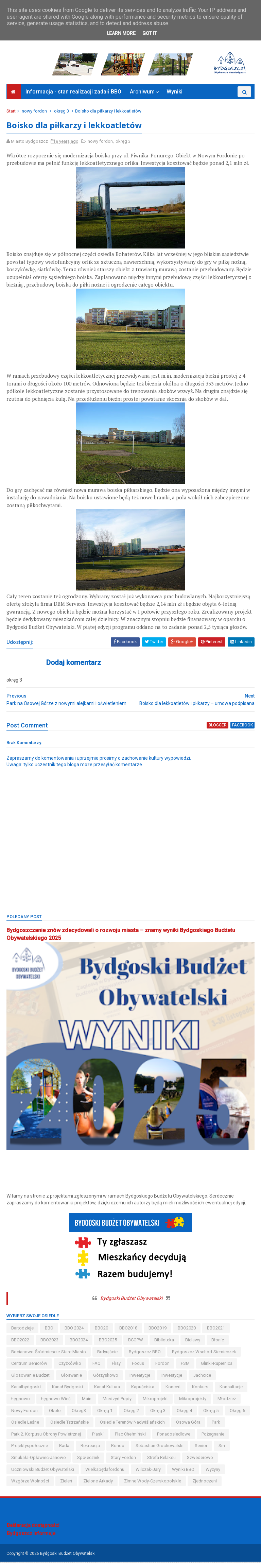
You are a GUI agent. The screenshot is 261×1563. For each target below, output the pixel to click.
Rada (64, 1447)
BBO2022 (21, 1341)
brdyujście (108, 1353)
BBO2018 (129, 1329)
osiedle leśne (25, 1423)
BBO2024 (79, 1341)
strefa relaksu (161, 1459)
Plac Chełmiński (130, 1435)
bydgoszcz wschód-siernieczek (204, 1353)
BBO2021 (216, 1329)
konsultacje (231, 1388)
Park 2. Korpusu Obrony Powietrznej (46, 1435)
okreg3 (79, 1411)
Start (11, 113)
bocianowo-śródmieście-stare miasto (49, 1353)
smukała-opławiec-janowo (39, 1459)
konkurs (200, 1388)
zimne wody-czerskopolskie (152, 1482)
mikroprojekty (193, 1400)
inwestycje (172, 1376)
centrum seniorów (30, 1365)
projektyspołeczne (30, 1447)
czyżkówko (70, 1365)
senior (201, 1447)
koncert (173, 1388)
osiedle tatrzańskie (70, 1423)
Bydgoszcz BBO (145, 1353)
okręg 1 (105, 1411)
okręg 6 (237, 1411)
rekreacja (90, 1447)
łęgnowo (21, 1400)
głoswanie (71, 1376)
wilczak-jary (148, 1470)
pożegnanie (213, 1435)
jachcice (202, 1376)
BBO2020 (187, 1329)
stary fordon (123, 1459)
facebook (242, 727)
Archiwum (142, 93)
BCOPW (135, 1341)
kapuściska (143, 1388)
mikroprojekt (155, 1400)
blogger (218, 727)
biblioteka (164, 1341)
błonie (218, 1341)
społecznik (88, 1459)
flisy (116, 1365)
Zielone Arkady (98, 1482)
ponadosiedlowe (174, 1435)
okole (55, 1411)
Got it (149, 33)
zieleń (66, 1482)
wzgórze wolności (30, 1482)
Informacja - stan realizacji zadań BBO (73, 93)
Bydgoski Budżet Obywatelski (131, 1300)
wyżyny (213, 1470)
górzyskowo (106, 1376)
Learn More (121, 33)
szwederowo (200, 1459)
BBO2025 (108, 1341)
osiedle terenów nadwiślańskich (132, 1423)
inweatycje (140, 1376)
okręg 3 (61, 113)
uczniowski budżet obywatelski (43, 1470)
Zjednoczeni (205, 1482)
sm (222, 1447)
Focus (138, 1365)
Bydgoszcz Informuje (31, 1535)
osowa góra (188, 1423)
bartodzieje (23, 1329)
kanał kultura (107, 1388)
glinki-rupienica (217, 1365)
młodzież (227, 1400)
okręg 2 (131, 1411)
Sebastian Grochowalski (160, 1447)
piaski (98, 1435)
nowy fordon (34, 113)
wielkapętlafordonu (105, 1470)
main (87, 1400)
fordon (163, 1365)
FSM (185, 1365)
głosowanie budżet (31, 1376)
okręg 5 (211, 1411)
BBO (49, 1329)
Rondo (118, 1447)
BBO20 (101, 1329)
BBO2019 (158, 1329)
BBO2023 (50, 1341)
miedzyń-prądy (117, 1400)
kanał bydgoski (67, 1388)
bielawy (193, 1341)
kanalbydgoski (26, 1388)
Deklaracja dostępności (33, 1527)
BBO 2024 (74, 1329)
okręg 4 (184, 1411)
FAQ (97, 1365)
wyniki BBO (183, 1470)
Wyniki (174, 93)
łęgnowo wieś (56, 1400)
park (216, 1423)
